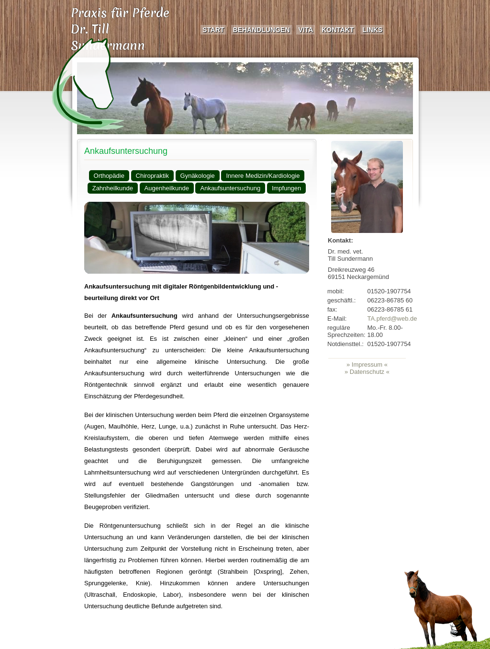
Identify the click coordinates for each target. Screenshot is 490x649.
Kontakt (338, 30)
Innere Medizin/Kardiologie (263, 175)
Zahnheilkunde (112, 188)
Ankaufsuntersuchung (125, 151)
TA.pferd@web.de (392, 318)
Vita (305, 30)
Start (213, 30)
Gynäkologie (197, 175)
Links (372, 30)
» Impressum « (367, 364)
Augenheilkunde (167, 188)
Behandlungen (261, 30)
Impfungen (286, 188)
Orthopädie (109, 175)
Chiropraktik (152, 175)
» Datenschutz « (367, 371)
